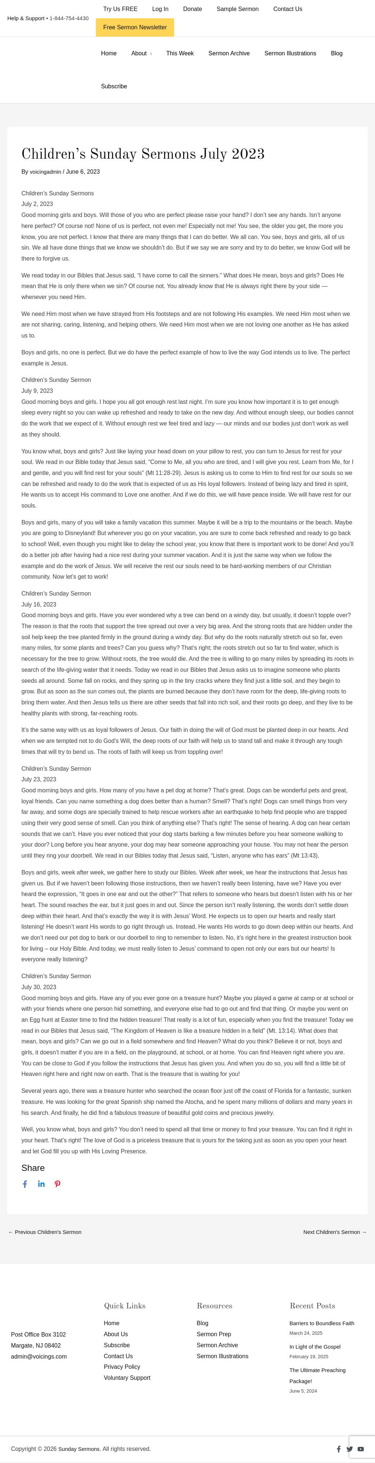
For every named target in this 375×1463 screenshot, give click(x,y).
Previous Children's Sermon (48, 1233)
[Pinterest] (57, 1183)
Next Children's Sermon (332, 1233)
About (134, 53)
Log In (156, 9)
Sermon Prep (214, 1335)
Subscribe (113, 86)
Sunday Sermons (80, 1450)
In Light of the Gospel (317, 1348)
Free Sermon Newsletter (133, 27)
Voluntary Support (127, 1379)
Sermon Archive (219, 53)
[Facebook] (25, 1183)
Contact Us (274, 9)
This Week (172, 53)
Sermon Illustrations (277, 53)
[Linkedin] (41, 1183)
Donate (185, 9)
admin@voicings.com (39, 1358)
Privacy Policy (122, 1368)
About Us (116, 1335)
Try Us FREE (119, 9)
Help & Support (26, 18)
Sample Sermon (228, 9)
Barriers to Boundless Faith (325, 1324)
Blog (321, 53)
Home (107, 53)
